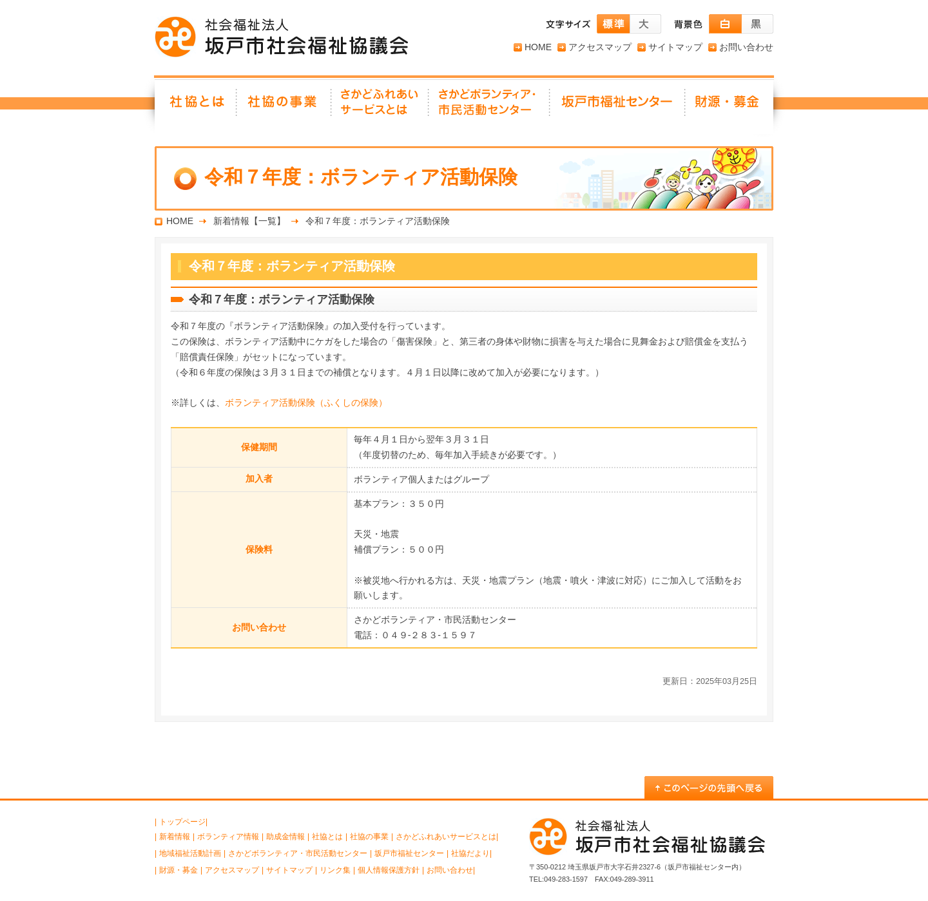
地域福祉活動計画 (190, 853)
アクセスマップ (600, 47)
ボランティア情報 (228, 836)
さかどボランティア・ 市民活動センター (489, 106)
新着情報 (174, 836)
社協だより (470, 853)
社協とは (196, 106)
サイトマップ (675, 47)
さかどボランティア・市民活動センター (297, 853)
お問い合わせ (746, 47)
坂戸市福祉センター (618, 106)
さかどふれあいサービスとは (380, 106)
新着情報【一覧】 (249, 221)
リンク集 (335, 870)
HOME (538, 47)
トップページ (182, 821)
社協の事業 (284, 106)
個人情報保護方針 (389, 870)
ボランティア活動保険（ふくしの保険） (306, 402)
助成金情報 (285, 836)
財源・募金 (729, 106)
